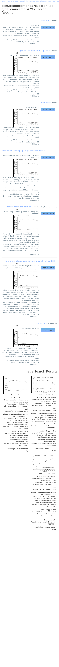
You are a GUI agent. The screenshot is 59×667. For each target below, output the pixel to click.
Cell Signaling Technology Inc (44, 207)
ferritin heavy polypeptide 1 (19, 207)
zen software (41, 323)
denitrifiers (46, 103)
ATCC (54, 21)
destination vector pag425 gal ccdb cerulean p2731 (25, 151)
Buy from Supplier (48, 27)
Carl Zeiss (52, 323)
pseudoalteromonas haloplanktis (35, 51)
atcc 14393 (46, 21)
